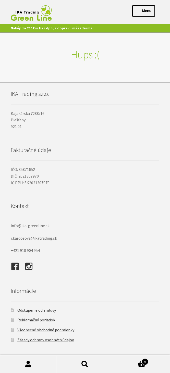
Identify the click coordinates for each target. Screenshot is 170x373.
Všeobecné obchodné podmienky (45, 329)
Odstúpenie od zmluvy (36, 310)
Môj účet (28, 364)
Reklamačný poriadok (36, 319)
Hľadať (85, 364)
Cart (130, 360)
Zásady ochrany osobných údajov (45, 339)
